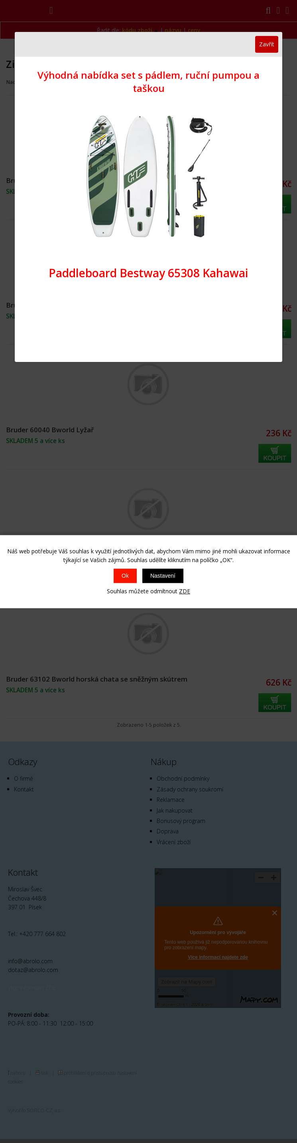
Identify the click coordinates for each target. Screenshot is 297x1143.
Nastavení (162, 576)
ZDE (184, 591)
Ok (125, 576)
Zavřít (266, 44)
